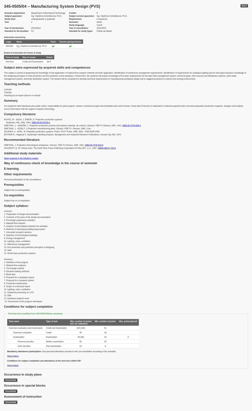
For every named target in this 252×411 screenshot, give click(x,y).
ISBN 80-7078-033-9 (94, 145)
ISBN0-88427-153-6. (107, 148)
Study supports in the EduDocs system (21, 158)
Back (244, 6)
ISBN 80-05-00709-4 (41, 122)
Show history (13, 356)
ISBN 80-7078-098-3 (131, 125)
